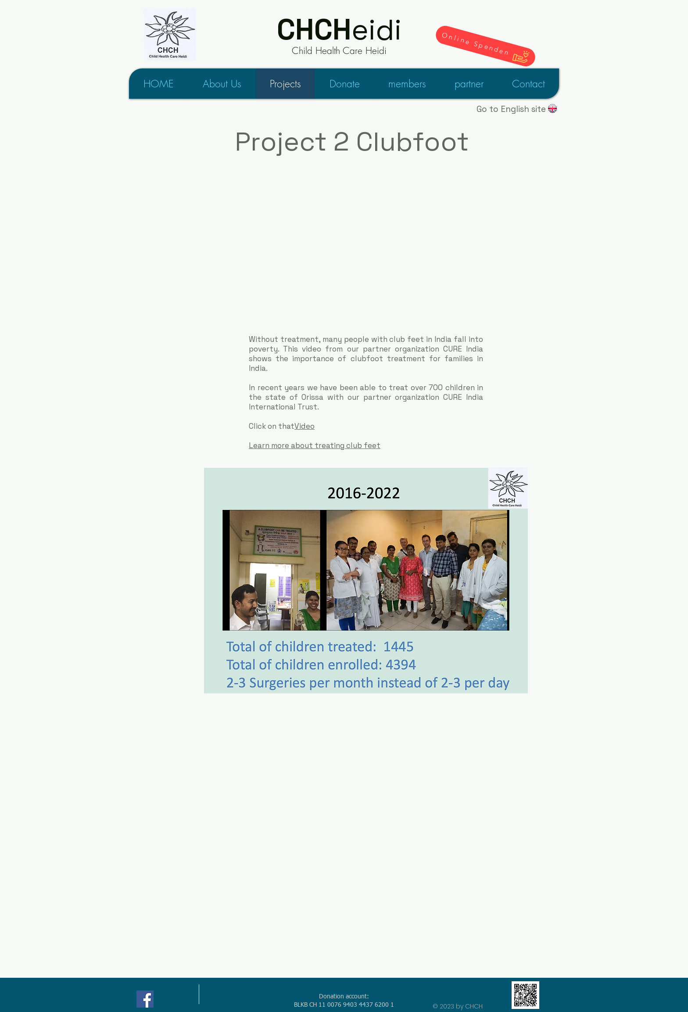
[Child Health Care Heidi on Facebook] (145, 999)
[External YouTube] (352, 257)
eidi (339, 29)
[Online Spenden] (486, 46)
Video (304, 426)
